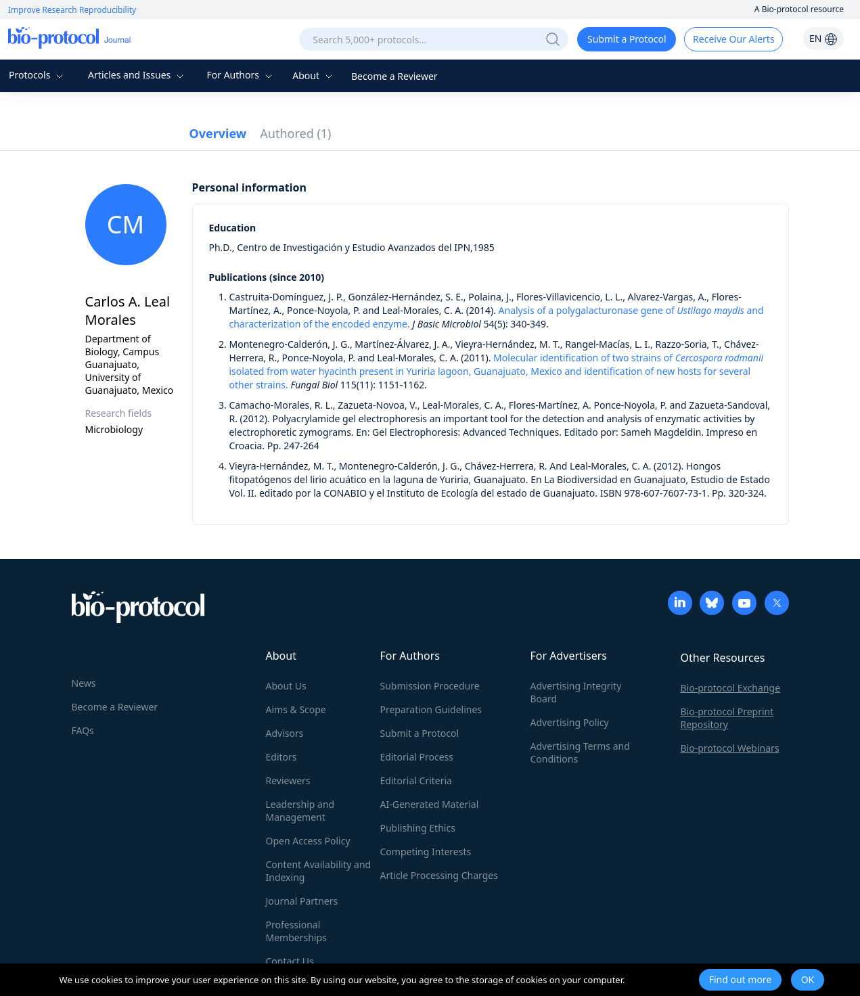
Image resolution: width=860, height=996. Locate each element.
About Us (286, 685)
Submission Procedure (430, 685)
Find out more (740, 979)
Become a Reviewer (394, 76)
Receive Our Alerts (733, 38)
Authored (295, 133)
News (84, 683)
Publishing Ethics (417, 827)
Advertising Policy (569, 722)
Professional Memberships (296, 931)
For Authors (240, 74)
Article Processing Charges (439, 875)
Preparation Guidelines (431, 709)
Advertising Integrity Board (576, 692)
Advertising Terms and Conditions (580, 752)
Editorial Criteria (416, 780)
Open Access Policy (308, 840)
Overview (218, 133)
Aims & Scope (296, 709)
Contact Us (290, 961)
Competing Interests (426, 851)
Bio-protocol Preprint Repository (727, 718)
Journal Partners (302, 901)
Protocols (37, 74)
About (313, 75)
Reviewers (288, 780)
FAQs (83, 730)
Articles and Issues (137, 74)
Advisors (285, 733)
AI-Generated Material (429, 804)
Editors (281, 756)
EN (823, 38)
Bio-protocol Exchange (731, 687)
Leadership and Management (300, 810)
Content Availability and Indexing (318, 871)
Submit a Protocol (626, 38)
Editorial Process (417, 756)
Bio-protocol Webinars (730, 748)
